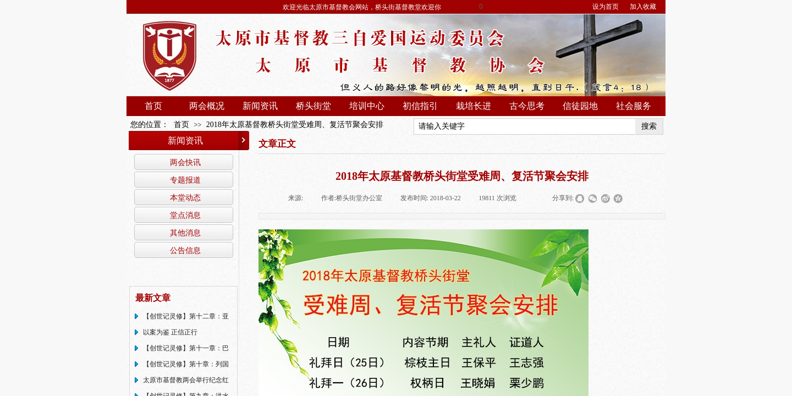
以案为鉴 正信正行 (170, 332)
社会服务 (633, 106)
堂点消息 (185, 215)
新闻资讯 (260, 106)
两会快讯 (185, 162)
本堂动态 (185, 197)
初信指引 (420, 106)
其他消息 (185, 232)
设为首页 (605, 6)
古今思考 (526, 106)
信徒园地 (580, 106)
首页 (153, 106)
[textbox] (524, 126)
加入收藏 (643, 6)
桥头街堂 (313, 106)
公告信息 (185, 250)
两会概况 (206, 106)
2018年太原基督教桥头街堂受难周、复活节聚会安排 (294, 124)
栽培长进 (473, 106)
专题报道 (185, 179)
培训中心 (366, 106)
